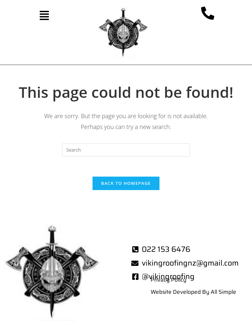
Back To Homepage (126, 183)
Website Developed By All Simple (193, 292)
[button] (44, 15)
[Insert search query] (126, 150)
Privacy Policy (168, 279)
